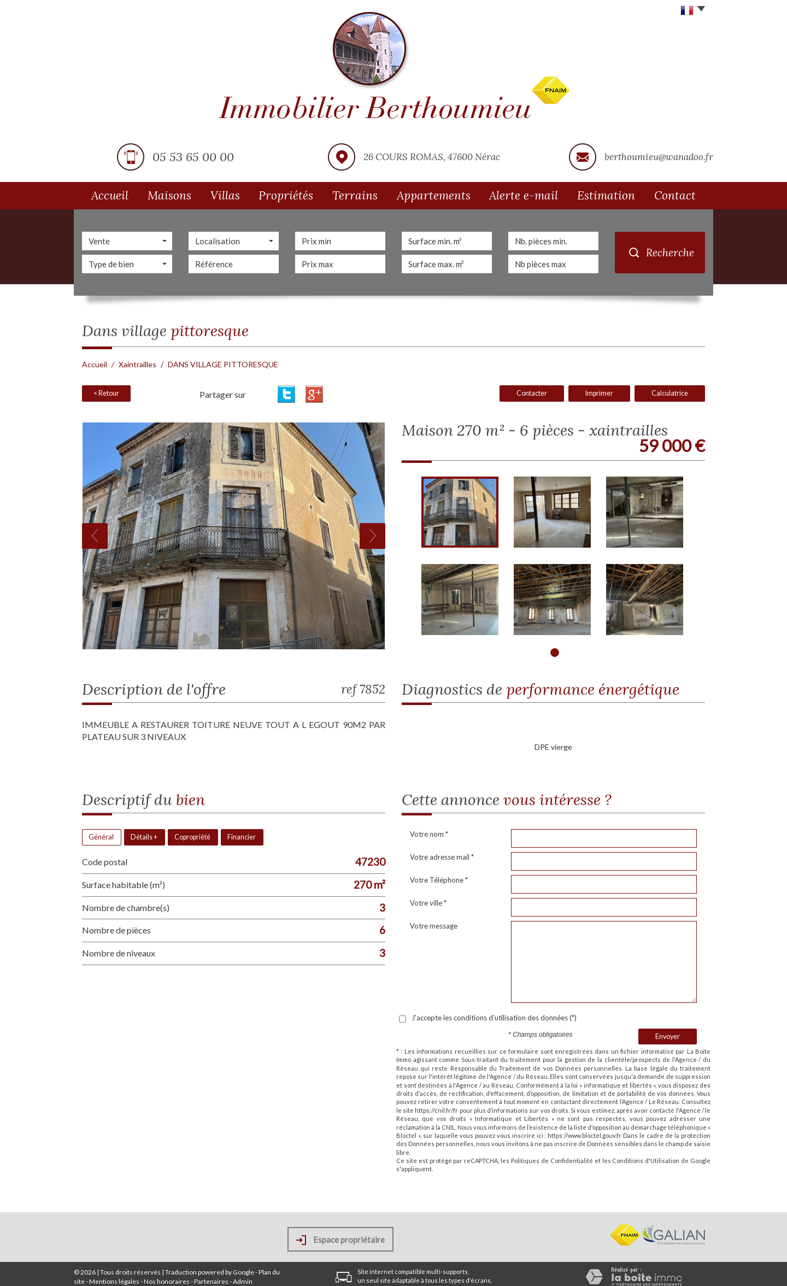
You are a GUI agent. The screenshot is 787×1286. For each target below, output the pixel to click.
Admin (242, 1281)
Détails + (144, 837)
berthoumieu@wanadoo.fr (658, 157)
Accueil (109, 195)
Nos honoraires (167, 1281)
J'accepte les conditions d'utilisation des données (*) (494, 1017)
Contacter (531, 393)
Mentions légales (114, 1281)
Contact (675, 195)
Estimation (606, 195)
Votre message (433, 925)
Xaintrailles (137, 364)
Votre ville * (428, 903)
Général (101, 837)
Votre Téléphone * (439, 880)
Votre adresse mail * (442, 857)
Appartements (434, 195)
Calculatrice (669, 393)
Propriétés (286, 195)
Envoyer (667, 1036)
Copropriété (192, 837)
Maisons (169, 195)
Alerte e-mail (523, 195)
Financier (241, 837)
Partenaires (211, 1281)
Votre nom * (429, 834)
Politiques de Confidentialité (552, 1160)
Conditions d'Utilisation (645, 1160)
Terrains (355, 195)
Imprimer (599, 393)
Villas (225, 195)
